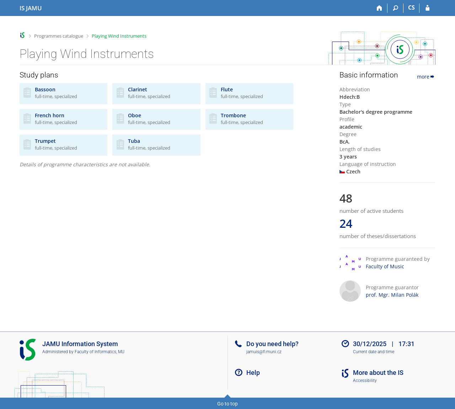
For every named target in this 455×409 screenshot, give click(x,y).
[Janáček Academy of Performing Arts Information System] (31, 8)
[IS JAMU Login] (427, 8)
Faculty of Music (385, 266)
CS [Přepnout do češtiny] (411, 7)
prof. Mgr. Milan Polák (392, 294)
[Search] (395, 8)
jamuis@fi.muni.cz (264, 351)
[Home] (379, 8)
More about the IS (378, 372)
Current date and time (373, 351)
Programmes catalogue (58, 36)
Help (253, 372)
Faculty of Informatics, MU (99, 351)
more (426, 76)
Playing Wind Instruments (119, 36)
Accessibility (365, 380)
